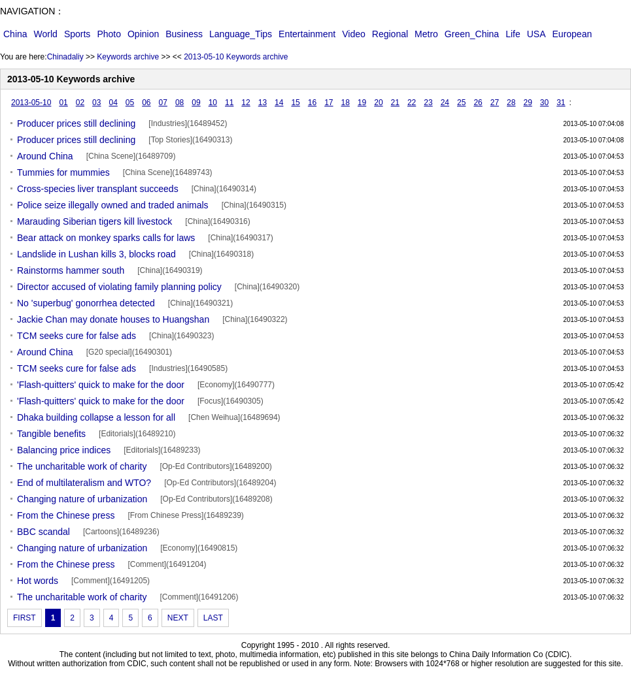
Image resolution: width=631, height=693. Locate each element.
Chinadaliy (65, 56)
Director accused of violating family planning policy (119, 287)
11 (229, 102)
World (46, 34)
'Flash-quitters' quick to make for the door (100, 384)
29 (527, 102)
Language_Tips (240, 34)
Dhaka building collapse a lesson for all (96, 417)
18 (345, 102)
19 (362, 102)
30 (544, 102)
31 (560, 102)
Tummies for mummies (63, 172)
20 (378, 102)
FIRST (24, 617)
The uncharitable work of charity (81, 466)
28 (511, 102)
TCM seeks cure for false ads (76, 335)
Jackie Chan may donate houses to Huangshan (113, 319)
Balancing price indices (64, 450)
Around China (45, 156)
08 (179, 102)
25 (461, 102)
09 (196, 102)
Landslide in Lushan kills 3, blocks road (96, 254)
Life (512, 34)
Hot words (37, 580)
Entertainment (307, 34)
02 (80, 102)
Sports (77, 34)
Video (354, 34)
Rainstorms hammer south (70, 270)
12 (245, 102)
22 (411, 102)
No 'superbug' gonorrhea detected (86, 303)
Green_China (472, 34)
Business (184, 34)
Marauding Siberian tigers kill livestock (94, 221)
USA (536, 34)
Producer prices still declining (76, 123)
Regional (390, 34)
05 (130, 102)
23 (428, 102)
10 (213, 102)
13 (262, 102)
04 (113, 102)
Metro (426, 34)
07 (163, 102)
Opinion (143, 34)
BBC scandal (43, 531)
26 (477, 102)
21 (395, 102)
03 (96, 102)
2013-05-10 (31, 102)
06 (146, 102)
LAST (213, 617)
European (572, 34)
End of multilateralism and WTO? (84, 482)
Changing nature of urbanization (82, 499)
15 (295, 102)
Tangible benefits (51, 433)
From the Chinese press (65, 515)
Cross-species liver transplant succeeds (98, 189)
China (15, 34)
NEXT (177, 617)
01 (63, 102)
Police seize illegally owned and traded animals (113, 205)
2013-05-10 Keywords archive (236, 56)
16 (312, 102)
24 (445, 102)
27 (494, 102)
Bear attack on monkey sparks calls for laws (106, 238)
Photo (109, 34)
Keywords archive (128, 56)
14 (279, 102)
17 (328, 102)
